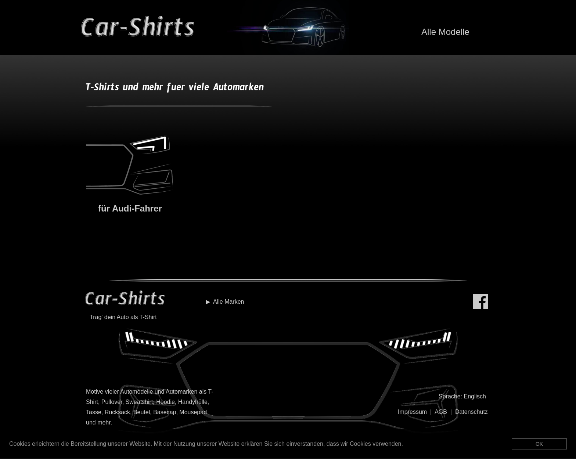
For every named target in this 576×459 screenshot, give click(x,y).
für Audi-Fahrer (130, 208)
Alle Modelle (445, 32)
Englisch (475, 396)
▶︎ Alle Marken (225, 302)
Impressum (412, 412)
